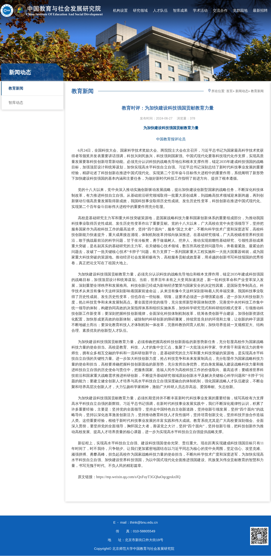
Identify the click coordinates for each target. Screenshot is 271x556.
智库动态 (15, 103)
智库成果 (180, 10)
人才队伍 (160, 10)
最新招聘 (260, 10)
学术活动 (200, 10)
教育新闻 (15, 88)
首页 (229, 91)
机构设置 (120, 10)
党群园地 (240, 10)
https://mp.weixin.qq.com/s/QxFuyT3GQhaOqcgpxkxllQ (138, 477)
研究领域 (140, 10)
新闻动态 (241, 91)
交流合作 (220, 10)
